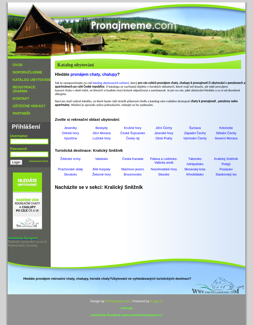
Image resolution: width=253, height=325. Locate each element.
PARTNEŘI (21, 113)
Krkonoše (226, 128)
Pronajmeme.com (118, 301)
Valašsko (101, 159)
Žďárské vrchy (70, 159)
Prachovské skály (70, 169)
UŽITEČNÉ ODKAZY (29, 106)
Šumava (195, 128)
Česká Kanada (132, 159)
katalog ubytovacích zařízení (111, 83)
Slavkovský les (225, 174)
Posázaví (225, 169)
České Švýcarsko (132, 133)
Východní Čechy (195, 138)
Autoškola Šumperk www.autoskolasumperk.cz (126, 315)
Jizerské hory (163, 133)
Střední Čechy (226, 133)
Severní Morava (226, 138)
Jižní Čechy (163, 128)
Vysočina (70, 138)
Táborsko (195, 159)
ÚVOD (17, 65)
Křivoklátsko (195, 174)
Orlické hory (70, 133)
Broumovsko (133, 174)
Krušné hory (132, 128)
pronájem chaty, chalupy (93, 74)
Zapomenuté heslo (38, 161)
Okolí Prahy (163, 138)
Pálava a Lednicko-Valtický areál (164, 160)
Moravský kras (195, 169)
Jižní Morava (101, 133)
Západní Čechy (195, 133)
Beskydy (101, 128)
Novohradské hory (164, 169)
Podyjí (226, 164)
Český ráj (132, 138)
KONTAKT (21, 98)
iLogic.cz (156, 301)
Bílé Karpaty (101, 169)
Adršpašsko (195, 164)
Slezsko (163, 174)
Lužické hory (102, 138)
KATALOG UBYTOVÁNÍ (31, 80)
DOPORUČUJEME (27, 72)
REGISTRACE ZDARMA (24, 89)
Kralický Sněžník (226, 159)
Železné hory (101, 174)
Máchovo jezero (132, 169)
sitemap (126, 308)
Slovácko (70, 174)
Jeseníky (70, 128)
